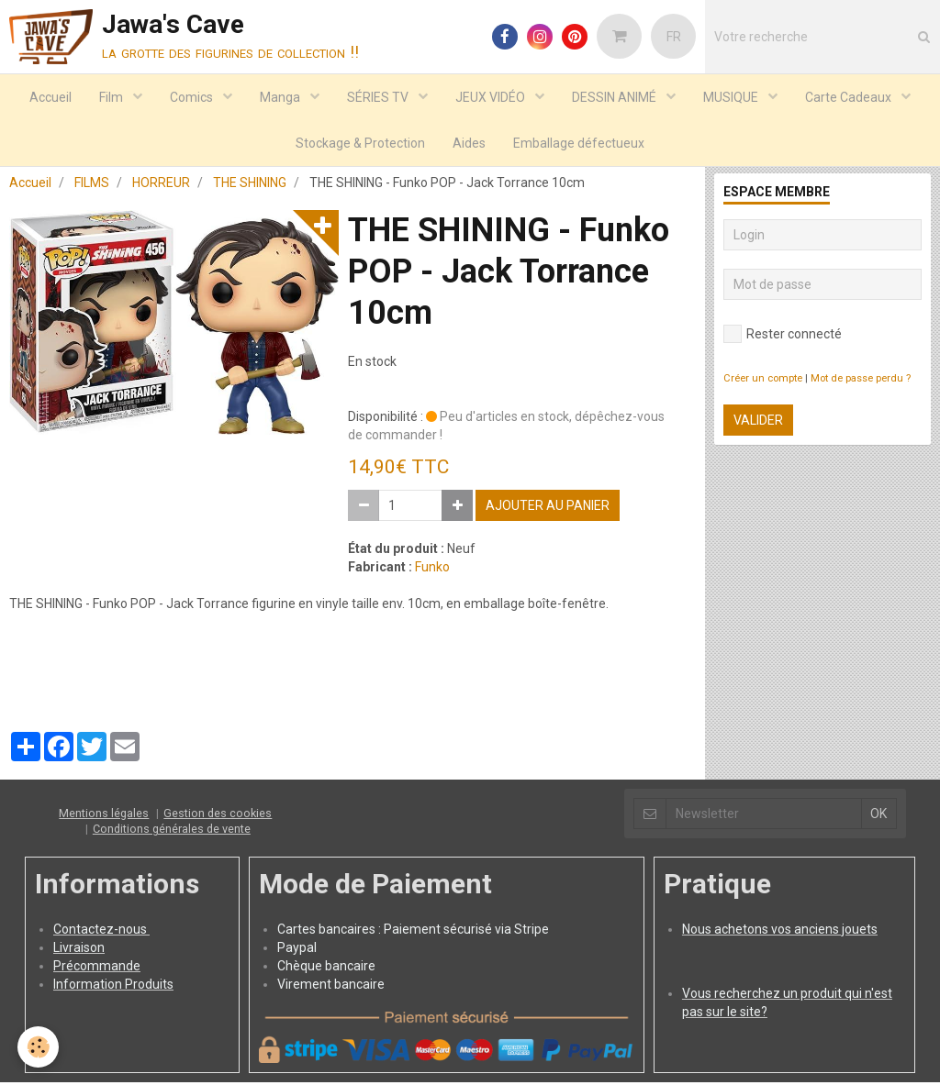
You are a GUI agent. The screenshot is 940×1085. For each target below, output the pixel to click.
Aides (469, 143)
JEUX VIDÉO (491, 97)
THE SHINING (249, 185)
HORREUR (161, 185)
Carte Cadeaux (849, 97)
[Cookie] (39, 1047)
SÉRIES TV (379, 97)
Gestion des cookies (217, 816)
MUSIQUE (732, 97)
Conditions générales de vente (172, 831)
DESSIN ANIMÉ (615, 97)
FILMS (91, 185)
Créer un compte (762, 381)
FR (673, 36)
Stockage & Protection (360, 143)
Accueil (50, 97)
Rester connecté (782, 336)
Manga (281, 97)
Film (112, 97)
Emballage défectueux (578, 143)
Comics (193, 97)
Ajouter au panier (548, 508)
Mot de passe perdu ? (861, 381)
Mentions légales (104, 816)
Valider (758, 422)
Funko (432, 569)
